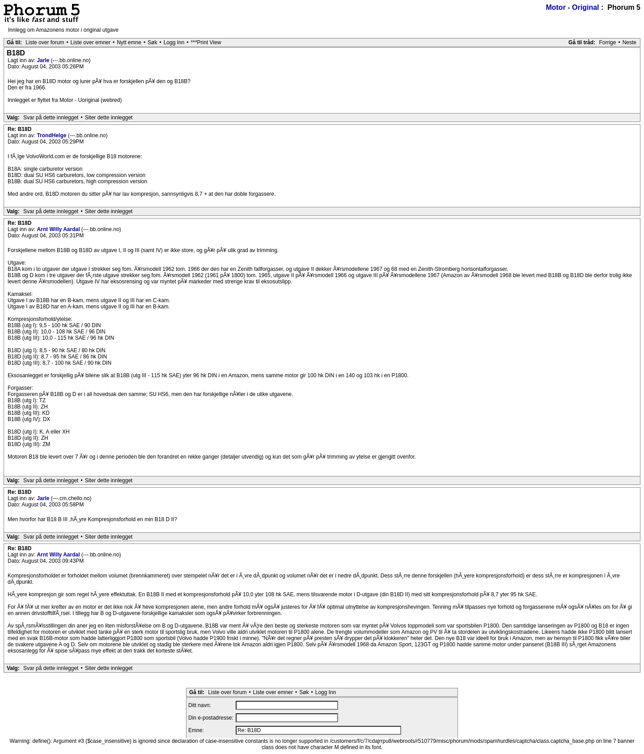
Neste (629, 42)
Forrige (607, 42)
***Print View (206, 42)
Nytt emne (129, 42)
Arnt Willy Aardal (59, 229)
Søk (152, 42)
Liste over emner (90, 42)
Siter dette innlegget (109, 117)
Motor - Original (572, 7)
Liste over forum (44, 42)
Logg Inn (174, 42)
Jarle (44, 60)
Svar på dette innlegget (50, 117)
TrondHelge (52, 135)
